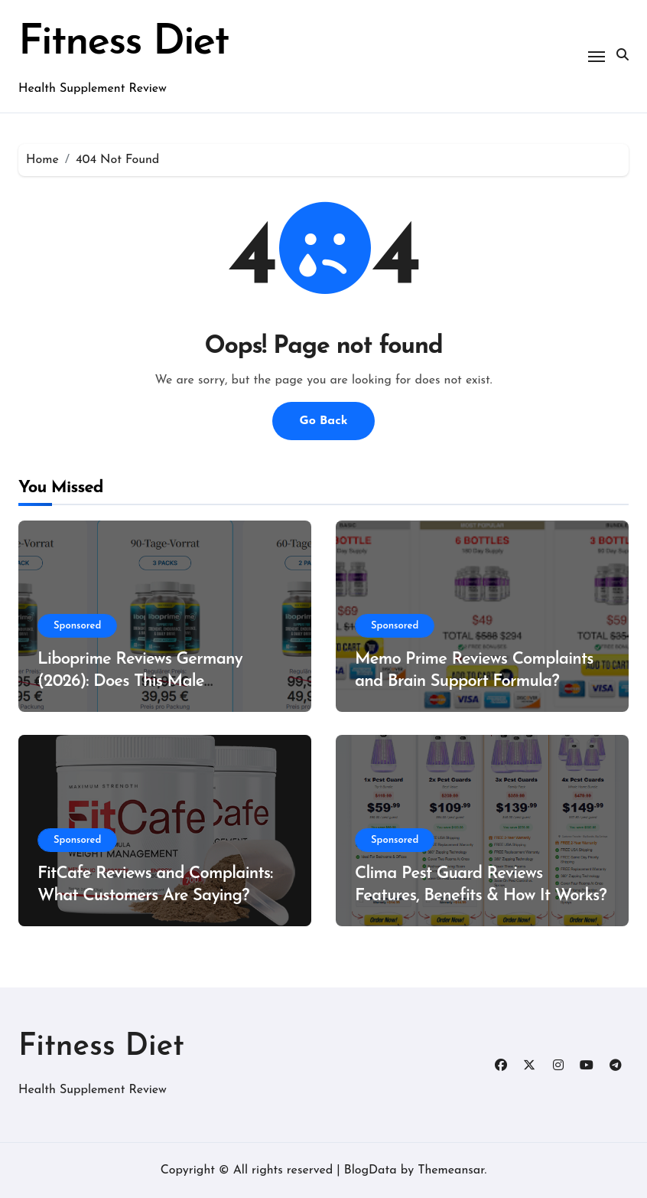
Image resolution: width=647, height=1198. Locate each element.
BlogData (370, 1170)
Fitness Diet (123, 43)
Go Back (323, 421)
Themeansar (451, 1170)
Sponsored (77, 626)
